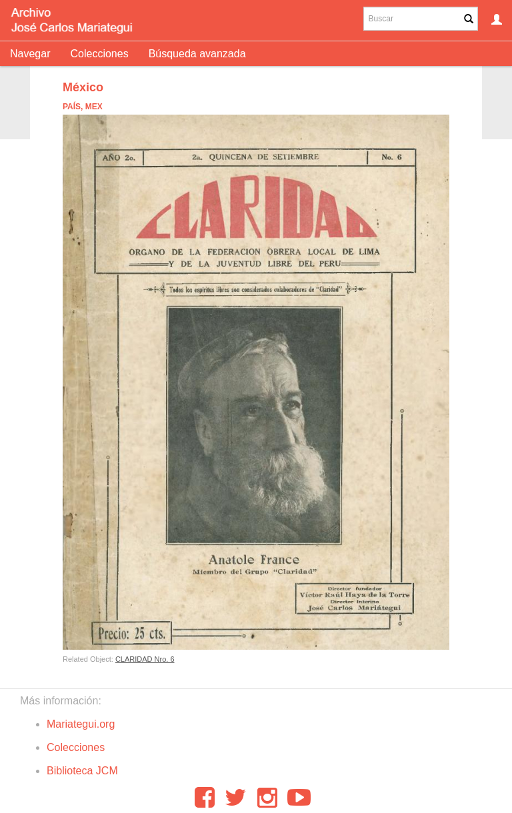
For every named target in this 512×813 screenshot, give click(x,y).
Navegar (30, 53)
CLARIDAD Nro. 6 (145, 659)
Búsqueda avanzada (197, 53)
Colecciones (99, 53)
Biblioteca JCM (82, 770)
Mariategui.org (81, 724)
